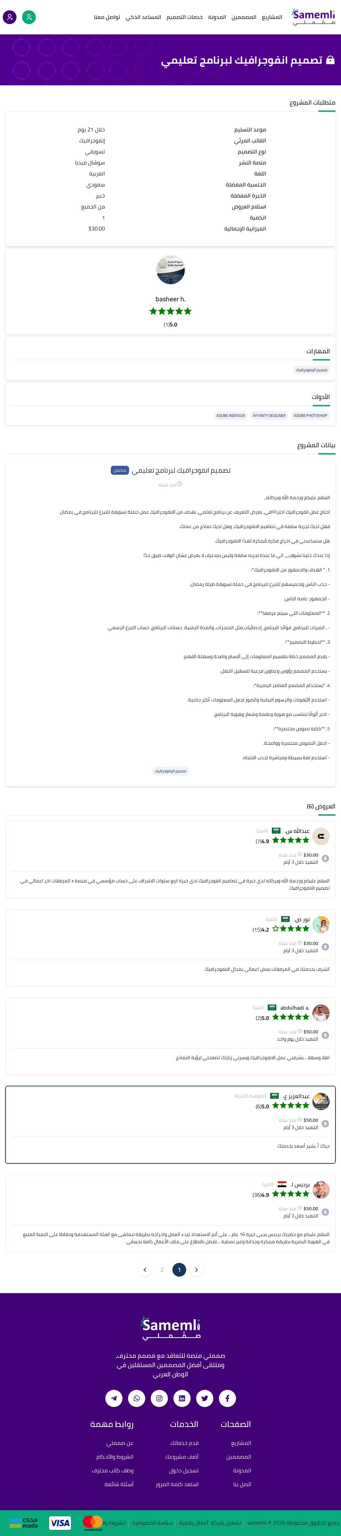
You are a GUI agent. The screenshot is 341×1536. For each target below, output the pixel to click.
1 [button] (179, 1269)
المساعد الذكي (143, 17)
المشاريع (272, 17)
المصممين (244, 17)
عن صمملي (120, 1443)
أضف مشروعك (182, 1456)
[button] (170, 270)
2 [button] (162, 1269)
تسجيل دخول (184, 1470)
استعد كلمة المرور (177, 1484)
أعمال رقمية (193, 1523)
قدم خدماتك (184, 1443)
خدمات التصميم (185, 17)
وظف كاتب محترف (113, 1470)
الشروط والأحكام (115, 1456)
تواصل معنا (107, 17)
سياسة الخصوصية (152, 1523)
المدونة (217, 17)
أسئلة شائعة (119, 1484)
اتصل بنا (242, 1484)
